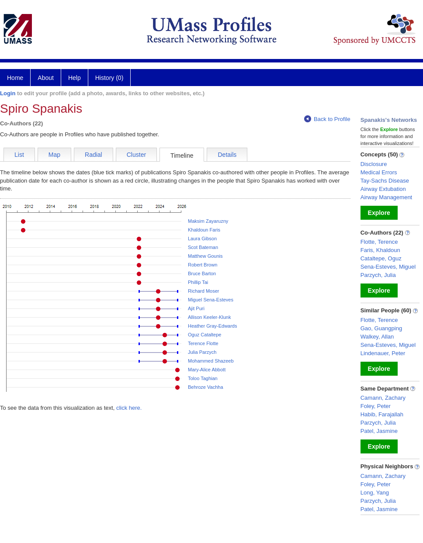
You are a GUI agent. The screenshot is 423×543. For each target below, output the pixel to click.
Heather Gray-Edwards (212, 326)
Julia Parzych (202, 352)
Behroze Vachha (205, 387)
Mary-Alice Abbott (206, 369)
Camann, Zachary (383, 397)
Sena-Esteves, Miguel (388, 266)
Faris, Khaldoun (380, 250)
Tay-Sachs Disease (385, 180)
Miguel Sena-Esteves (210, 299)
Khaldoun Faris (204, 229)
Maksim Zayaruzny (208, 221)
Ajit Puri (196, 308)
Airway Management (387, 197)
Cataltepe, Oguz (381, 258)
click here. (129, 408)
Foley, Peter (376, 406)
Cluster (136, 154)
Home (15, 77)
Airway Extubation (383, 189)
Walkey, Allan (377, 336)
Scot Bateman (203, 247)
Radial (93, 154)
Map (54, 154)
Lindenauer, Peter (383, 353)
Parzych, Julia (378, 275)
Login (7, 93)
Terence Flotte (203, 343)
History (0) (109, 77)
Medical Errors (379, 172)
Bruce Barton (202, 273)
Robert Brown (202, 264)
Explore (379, 212)
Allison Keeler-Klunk (209, 317)
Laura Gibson (202, 238)
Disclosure (374, 164)
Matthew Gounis (205, 256)
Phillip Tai (198, 282)
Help (74, 77)
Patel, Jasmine (379, 431)
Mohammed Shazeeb (211, 360)
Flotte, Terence (379, 242)
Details (227, 154)
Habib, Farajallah (382, 414)
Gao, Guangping (381, 328)
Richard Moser (203, 291)
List (19, 154)
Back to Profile (327, 119)
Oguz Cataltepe (204, 334)
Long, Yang (375, 492)
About (46, 77)
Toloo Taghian (203, 378)
